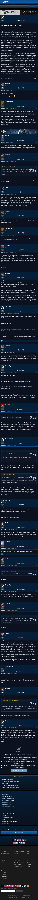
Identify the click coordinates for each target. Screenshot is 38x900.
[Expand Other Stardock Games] (2, 808)
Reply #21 (3, 640)
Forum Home (3, 8)
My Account (3, 874)
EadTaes (7, 83)
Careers (28, 857)
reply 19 (14, 616)
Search (8, 8)
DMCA (23, 897)
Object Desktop (4, 851)
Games (15, 848)
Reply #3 (3, 142)
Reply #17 (3, 548)
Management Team (31, 855)
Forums (28, 866)
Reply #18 (3, 565)
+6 (2, 249)
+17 (2, 20)
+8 (2, 545)
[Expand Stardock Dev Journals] (2, 817)
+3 (2, 443)
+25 (2, 87)
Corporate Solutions (5, 853)
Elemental (16, 853)
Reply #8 (3, 252)
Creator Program (30, 862)
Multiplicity (3, 860)
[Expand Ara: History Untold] (2, 796)
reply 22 (16, 700)
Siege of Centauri (17, 864)
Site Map (27, 897)
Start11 (2, 855)
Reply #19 (3, 591)
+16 (2, 191)
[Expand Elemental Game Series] (2, 800)
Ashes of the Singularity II (19, 851)
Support (3, 870)
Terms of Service (18, 897)
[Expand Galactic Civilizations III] (2, 802)
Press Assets (29, 860)
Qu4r (6, 187)
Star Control (16, 858)
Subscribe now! (19, 832)
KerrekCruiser (9, 438)
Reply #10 (3, 313)
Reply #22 (3, 673)
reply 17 (14, 571)
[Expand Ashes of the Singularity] (2, 798)
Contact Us (29, 864)
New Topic (33, 6)
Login (12, 8)
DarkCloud (8, 541)
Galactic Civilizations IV (18, 855)
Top (36, 90)
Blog (28, 853)
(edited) (17, 313)
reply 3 (13, 166)
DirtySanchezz (9, 666)
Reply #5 (3, 194)
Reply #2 (3, 108)
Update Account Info (5, 882)
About (28, 851)
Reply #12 (3, 372)
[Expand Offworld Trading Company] (2, 806)
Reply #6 (3, 218)
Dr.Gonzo (7, 245)
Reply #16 (3, 529)
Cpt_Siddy (8, 306)
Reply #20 (3, 610)
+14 (2, 725)
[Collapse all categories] (37, 794)
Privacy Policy (11, 897)
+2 (2, 140)
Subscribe (19, 891)
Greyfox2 (7, 721)
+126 (3, 670)
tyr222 (7, 16)
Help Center (3, 872)
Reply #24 (3, 727)
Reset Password (4, 880)
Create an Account (5, 876)
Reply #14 (3, 445)
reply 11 (13, 474)
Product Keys (3, 878)
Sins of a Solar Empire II (18, 857)
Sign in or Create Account (19, 770)
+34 (2, 105)
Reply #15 (3, 507)
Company (29, 848)
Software (4, 848)
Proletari (7, 633)
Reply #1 (3, 90)
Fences (2, 857)
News (28, 858)
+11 (2, 310)
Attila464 (7, 136)
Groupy (2, 862)
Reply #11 (3, 352)
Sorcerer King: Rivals (18, 866)
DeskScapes (3, 858)
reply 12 (14, 451)
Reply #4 (3, 161)
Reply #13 (3, 411)
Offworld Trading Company (19, 862)
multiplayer (34, 75)
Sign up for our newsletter (9, 888)
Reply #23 (3, 694)
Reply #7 (3, 235)
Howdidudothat (9, 101)
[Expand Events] (2, 819)
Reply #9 (3, 280)
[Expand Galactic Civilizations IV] (2, 804)
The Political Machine (18, 860)
